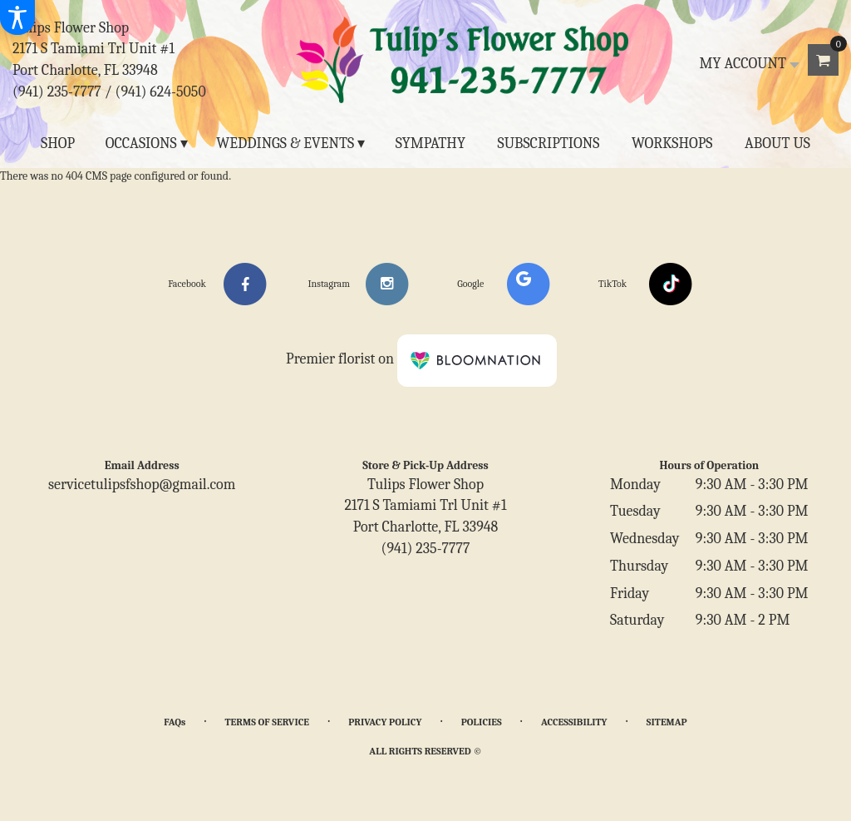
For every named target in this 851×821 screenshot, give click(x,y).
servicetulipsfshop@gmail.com (141, 484)
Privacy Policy (384, 722)
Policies (481, 722)
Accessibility (574, 722)
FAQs (174, 722)
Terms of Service (267, 722)
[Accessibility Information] (17, 17)
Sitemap (667, 722)
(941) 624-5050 (161, 92)
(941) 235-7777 (56, 92)
